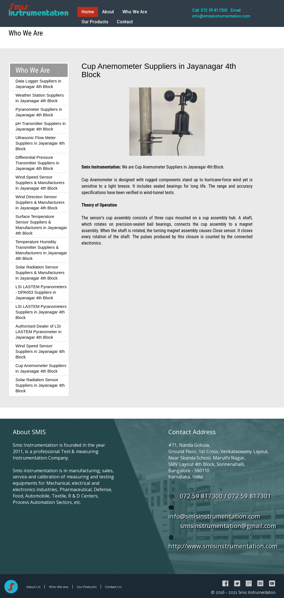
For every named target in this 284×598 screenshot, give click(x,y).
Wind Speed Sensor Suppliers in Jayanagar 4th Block (40, 351)
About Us (33, 587)
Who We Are (134, 11)
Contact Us (113, 587)
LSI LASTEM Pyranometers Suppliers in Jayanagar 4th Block (41, 312)
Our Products (95, 21)
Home (88, 11)
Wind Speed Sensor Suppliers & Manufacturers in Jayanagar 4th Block (40, 182)
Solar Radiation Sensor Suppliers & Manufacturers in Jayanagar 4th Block (40, 272)
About (108, 11)
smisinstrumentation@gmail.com (228, 525)
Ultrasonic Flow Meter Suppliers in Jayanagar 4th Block (40, 143)
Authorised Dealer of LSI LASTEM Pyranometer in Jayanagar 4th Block (39, 332)
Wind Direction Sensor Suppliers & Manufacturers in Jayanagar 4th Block (40, 202)
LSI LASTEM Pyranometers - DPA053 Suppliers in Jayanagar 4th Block (41, 292)
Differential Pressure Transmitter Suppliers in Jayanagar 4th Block (37, 163)
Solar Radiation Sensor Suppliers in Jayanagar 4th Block (40, 385)
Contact (125, 21)
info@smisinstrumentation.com (214, 516)
